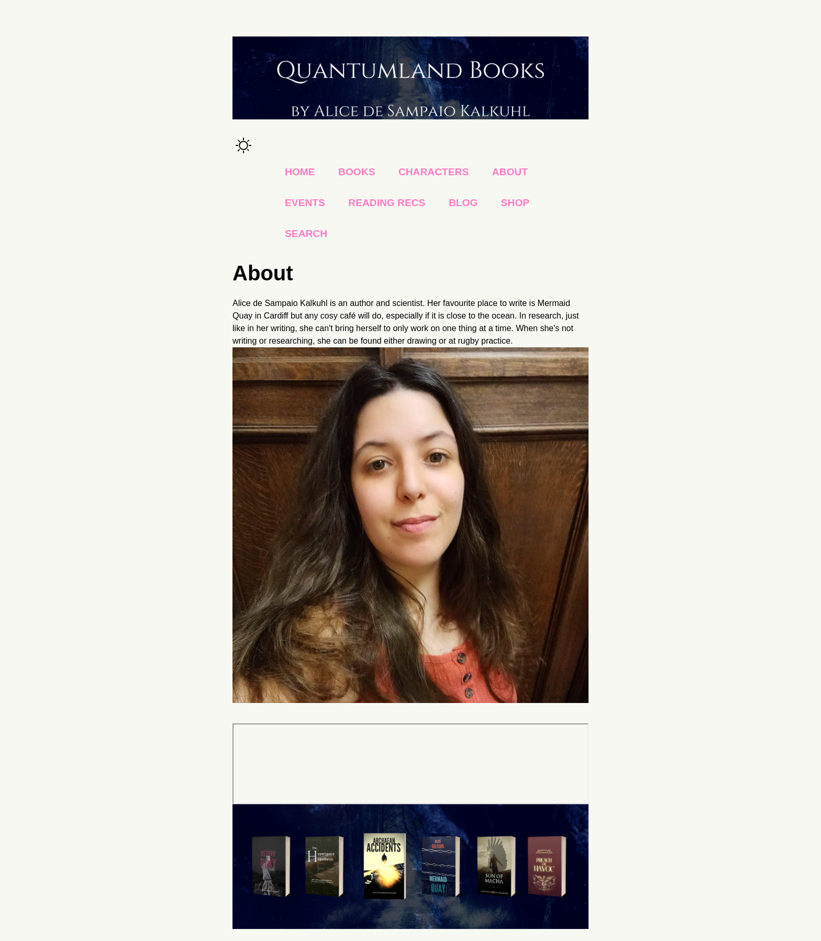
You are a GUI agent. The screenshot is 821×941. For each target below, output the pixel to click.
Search (306, 233)
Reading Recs (386, 202)
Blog (463, 202)
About (510, 171)
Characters (433, 171)
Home (300, 171)
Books (356, 171)
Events (305, 202)
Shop (515, 202)
